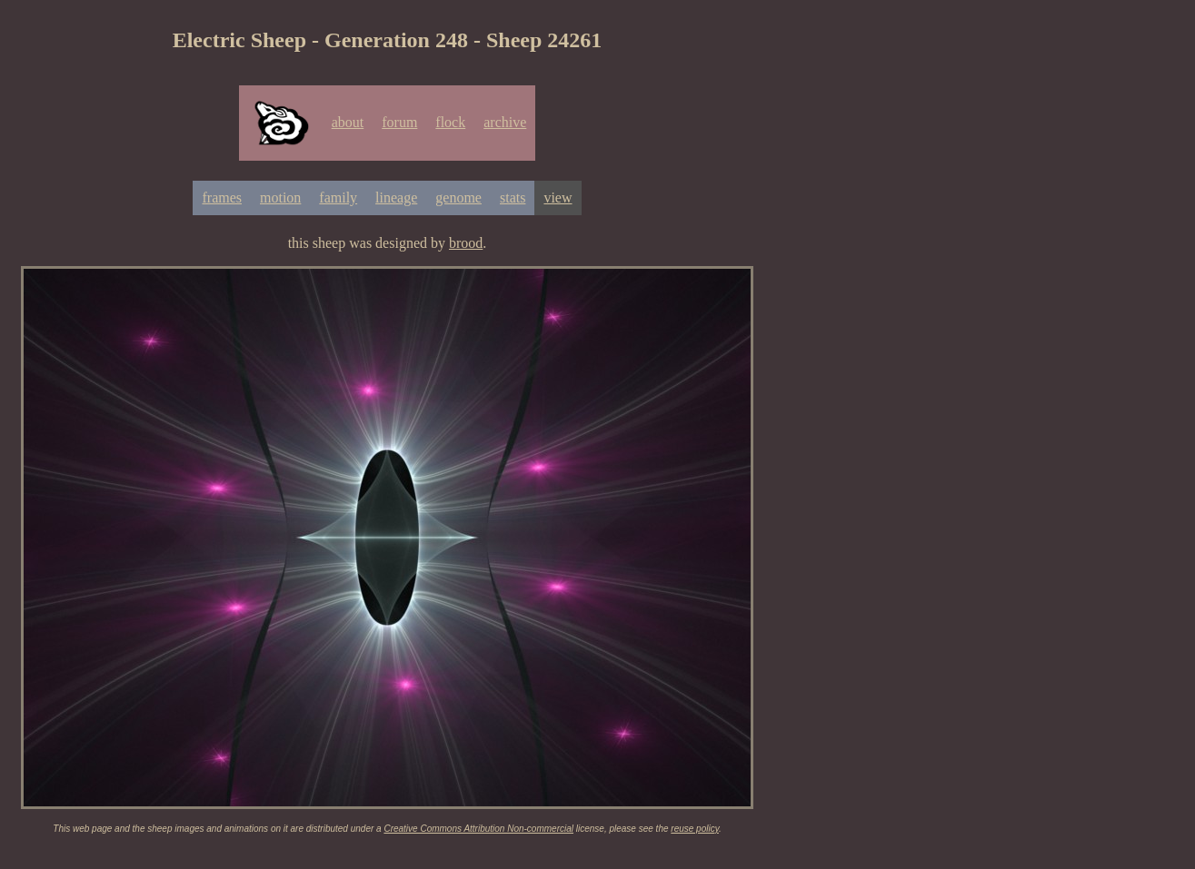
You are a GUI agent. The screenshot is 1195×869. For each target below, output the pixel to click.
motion (280, 197)
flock (450, 122)
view (557, 197)
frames (222, 197)
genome (458, 197)
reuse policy (695, 829)
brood (466, 243)
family (338, 197)
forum (399, 122)
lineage (396, 197)
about (348, 122)
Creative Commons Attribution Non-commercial (478, 829)
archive (504, 122)
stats (512, 197)
